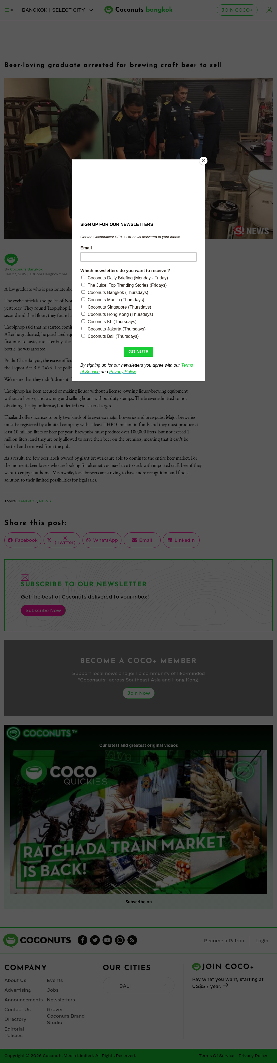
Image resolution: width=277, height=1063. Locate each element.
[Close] (203, 161)
